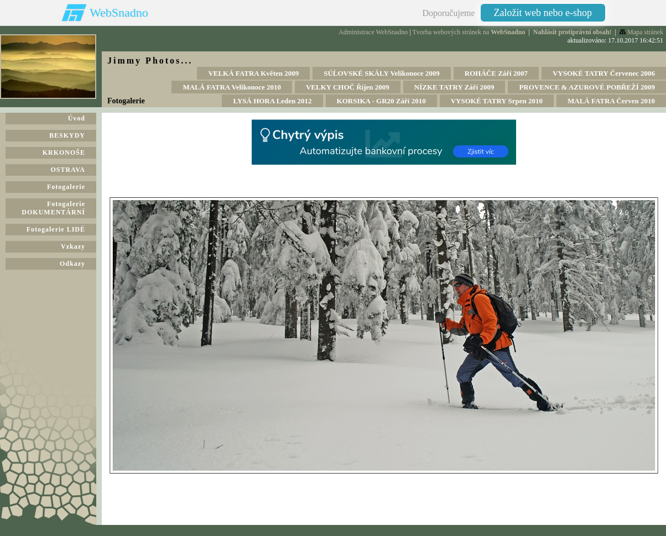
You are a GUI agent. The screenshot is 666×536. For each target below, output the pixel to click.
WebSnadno (119, 12)
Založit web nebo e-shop (543, 12)
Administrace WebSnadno (373, 32)
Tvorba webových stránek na (468, 32)
